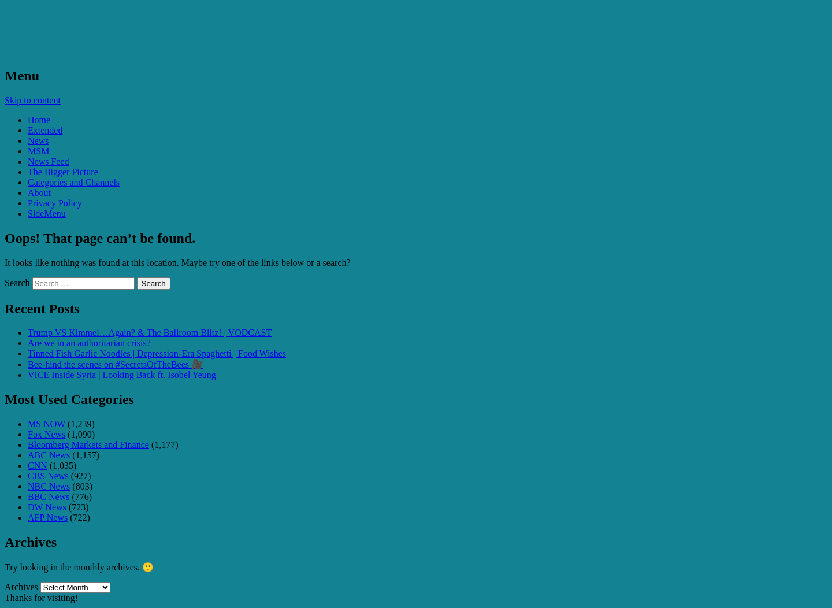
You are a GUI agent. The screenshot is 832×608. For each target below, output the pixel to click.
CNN (37, 465)
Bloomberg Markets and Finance (88, 445)
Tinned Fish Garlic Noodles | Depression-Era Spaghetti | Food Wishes (157, 353)
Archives (21, 587)
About (39, 193)
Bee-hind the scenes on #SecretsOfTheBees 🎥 (115, 364)
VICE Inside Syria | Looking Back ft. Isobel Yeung (122, 375)
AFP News (48, 517)
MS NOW (46, 424)
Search (17, 283)
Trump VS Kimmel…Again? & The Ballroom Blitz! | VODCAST (150, 333)
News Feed (48, 161)
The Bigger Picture (63, 172)
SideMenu (47, 213)
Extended (45, 130)
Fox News (46, 434)
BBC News (48, 497)
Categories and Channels (74, 182)
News (38, 141)
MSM (38, 151)
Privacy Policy (55, 203)
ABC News (49, 455)
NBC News (49, 486)
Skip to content (33, 100)
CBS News (48, 476)
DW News (47, 507)
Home (39, 120)
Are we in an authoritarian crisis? (89, 343)
